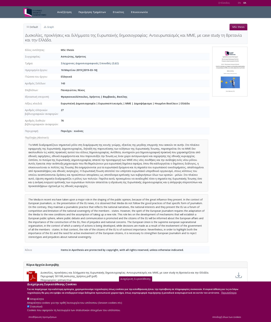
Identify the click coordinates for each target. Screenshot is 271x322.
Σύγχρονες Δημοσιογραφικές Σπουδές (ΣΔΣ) (90, 63)
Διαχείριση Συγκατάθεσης (135, 281)
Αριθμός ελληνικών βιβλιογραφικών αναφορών (41, 111)
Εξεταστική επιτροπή (37, 96)
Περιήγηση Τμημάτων (92, 12)
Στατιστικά (36, 308)
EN (239, 2)
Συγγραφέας (32, 56)
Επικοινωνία (139, 12)
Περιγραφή (31, 131)
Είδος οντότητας (34, 50)
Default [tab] (32, 27)
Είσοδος (224, 2)
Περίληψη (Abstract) (37, 137)
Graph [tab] (49, 27)
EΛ (245, 2)
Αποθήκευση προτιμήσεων (43, 318)
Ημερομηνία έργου (36, 70)
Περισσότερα (228, 294)
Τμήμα (28, 63)
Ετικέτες (118, 12)
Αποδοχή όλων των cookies (226, 318)
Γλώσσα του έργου (36, 76)
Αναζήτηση (64, 12)
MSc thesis (238, 27)
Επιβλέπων (31, 90)
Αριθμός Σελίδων (35, 83)
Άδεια (28, 250)
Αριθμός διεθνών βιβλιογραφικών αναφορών (41, 122)
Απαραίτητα (37, 300)
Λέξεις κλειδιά (33, 103)
